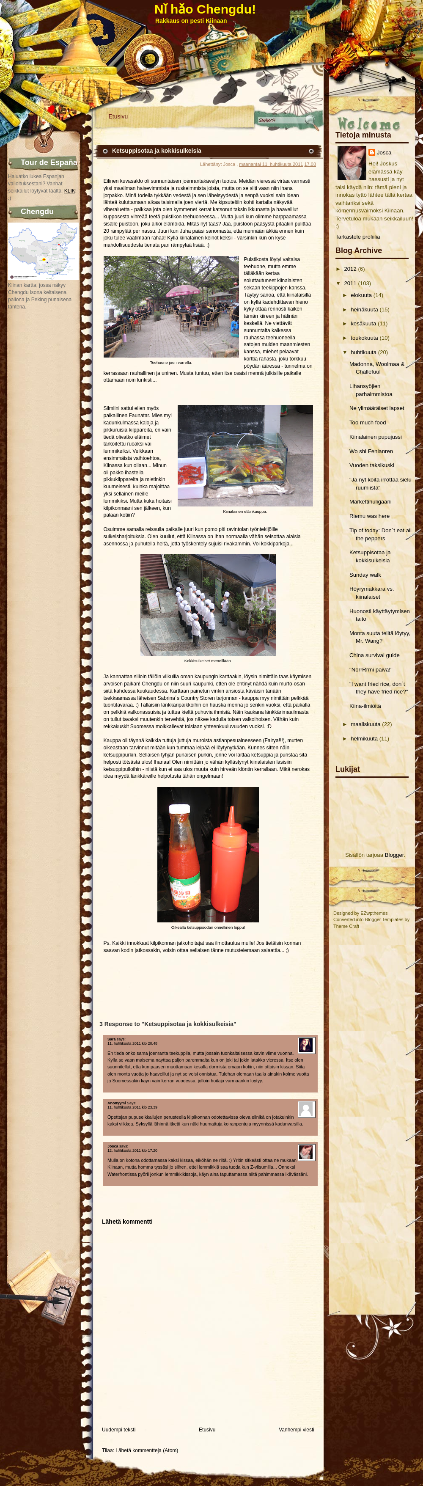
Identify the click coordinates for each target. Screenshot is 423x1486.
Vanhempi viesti (296, 1430)
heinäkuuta (364, 309)
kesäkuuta (363, 323)
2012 (350, 269)
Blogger (394, 855)
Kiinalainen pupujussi (375, 437)
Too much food (367, 422)
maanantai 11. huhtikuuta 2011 (271, 164)
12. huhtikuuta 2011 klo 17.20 (132, 1150)
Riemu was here (369, 516)
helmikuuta (364, 738)
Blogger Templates (384, 919)
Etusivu (118, 116)
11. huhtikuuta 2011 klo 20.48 (132, 1043)
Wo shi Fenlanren (371, 451)
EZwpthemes (373, 913)
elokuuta (361, 295)
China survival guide (374, 655)
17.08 (310, 164)
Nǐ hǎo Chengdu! (205, 9)
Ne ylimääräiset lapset (376, 408)
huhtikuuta (363, 352)
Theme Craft (346, 926)
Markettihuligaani (370, 501)
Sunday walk (365, 575)
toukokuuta (364, 338)
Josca (384, 152)
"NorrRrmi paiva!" (371, 669)
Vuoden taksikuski (371, 465)
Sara (111, 1039)
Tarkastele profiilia (357, 237)
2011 (350, 283)
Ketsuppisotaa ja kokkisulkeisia (156, 150)
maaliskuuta (365, 724)
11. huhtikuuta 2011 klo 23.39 (132, 1107)
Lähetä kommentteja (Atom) (146, 1450)
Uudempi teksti (118, 1430)
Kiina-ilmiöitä (365, 706)
